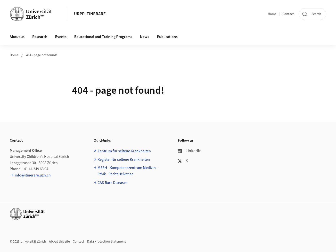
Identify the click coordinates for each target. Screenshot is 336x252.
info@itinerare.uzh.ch (33, 175)
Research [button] (39, 36)
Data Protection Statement (106, 241)
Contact (288, 14)
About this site (59, 241)
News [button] (144, 36)
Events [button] (60, 36)
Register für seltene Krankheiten (124, 159)
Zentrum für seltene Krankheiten (124, 151)
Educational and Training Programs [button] (103, 36)
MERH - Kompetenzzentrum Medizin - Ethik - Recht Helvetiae (128, 171)
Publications (167, 36)
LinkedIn (190, 151)
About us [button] (17, 36)
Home (272, 14)
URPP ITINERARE (90, 14)
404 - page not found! (41, 55)
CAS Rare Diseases (112, 182)
